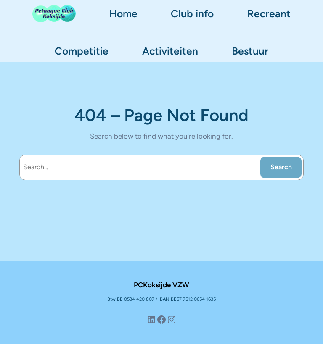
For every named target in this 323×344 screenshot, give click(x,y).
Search (281, 167)
